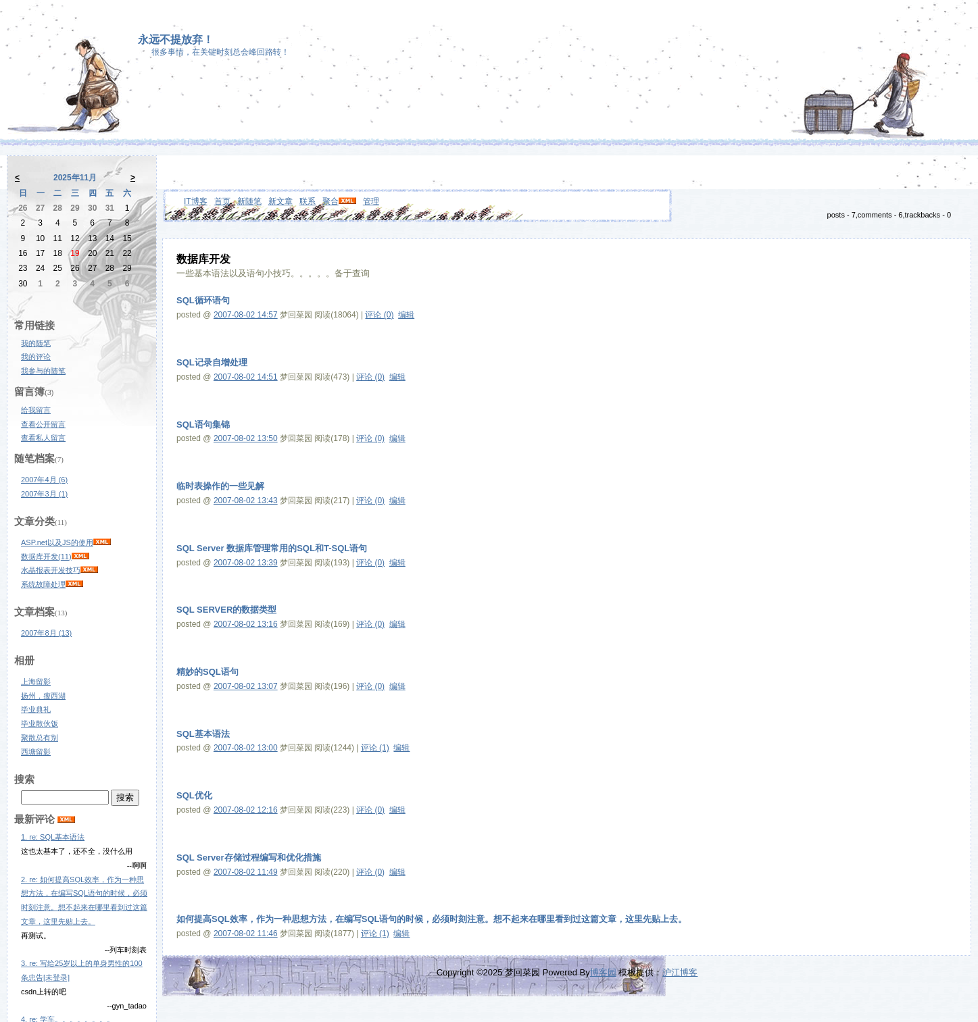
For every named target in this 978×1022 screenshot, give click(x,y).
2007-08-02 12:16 (246, 810)
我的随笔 (36, 343)
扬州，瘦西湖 (43, 696)
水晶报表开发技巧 (50, 570)
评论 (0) (379, 315)
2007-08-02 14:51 (246, 377)
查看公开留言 (43, 424)
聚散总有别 (39, 738)
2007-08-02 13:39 (246, 562)
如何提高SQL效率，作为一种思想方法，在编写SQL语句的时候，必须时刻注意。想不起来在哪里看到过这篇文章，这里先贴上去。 (431, 919)
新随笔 (249, 201)
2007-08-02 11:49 (246, 872)
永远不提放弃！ (176, 39)
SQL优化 (194, 795)
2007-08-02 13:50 (246, 438)
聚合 (330, 201)
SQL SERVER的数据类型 (226, 610)
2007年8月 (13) (46, 633)
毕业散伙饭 (39, 723)
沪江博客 (680, 972)
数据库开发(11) (46, 557)
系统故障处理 (43, 584)
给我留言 (36, 410)
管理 (371, 201)
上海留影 (36, 682)
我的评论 (36, 357)
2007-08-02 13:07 (246, 686)
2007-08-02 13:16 (246, 624)
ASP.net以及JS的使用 (57, 542)
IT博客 (195, 201)
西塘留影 (36, 752)
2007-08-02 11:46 (246, 933)
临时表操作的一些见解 (220, 486)
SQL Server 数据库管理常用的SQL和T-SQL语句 (271, 548)
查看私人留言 (43, 438)
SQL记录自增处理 (211, 362)
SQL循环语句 (203, 300)
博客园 (603, 972)
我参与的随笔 (43, 371)
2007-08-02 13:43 (246, 500)
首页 (222, 201)
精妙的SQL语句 (207, 672)
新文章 (280, 201)
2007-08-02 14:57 (246, 315)
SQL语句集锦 (203, 424)
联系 (307, 201)
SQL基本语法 (203, 734)
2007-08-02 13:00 (246, 747)
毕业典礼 (36, 709)
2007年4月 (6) (44, 480)
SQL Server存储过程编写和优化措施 (248, 857)
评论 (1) (375, 747)
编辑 (406, 315)
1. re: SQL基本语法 (52, 837)
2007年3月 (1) (44, 494)
